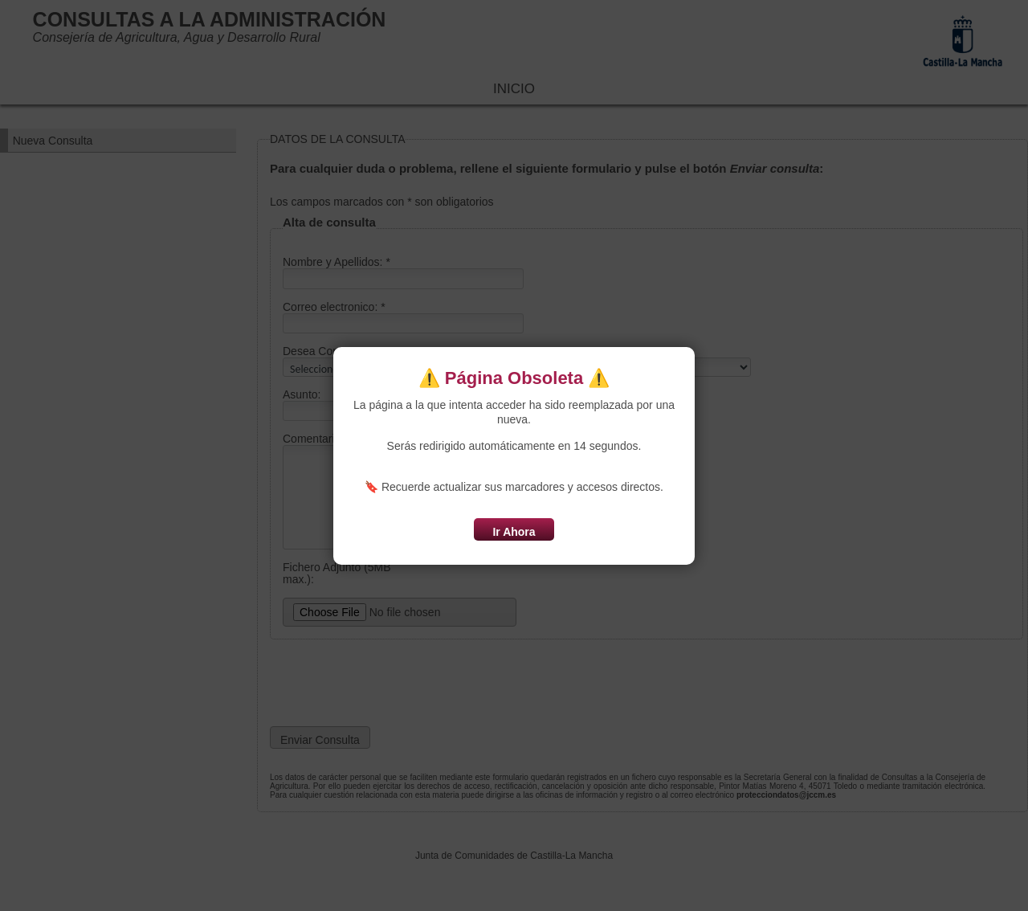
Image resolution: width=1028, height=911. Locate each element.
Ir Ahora (513, 531)
